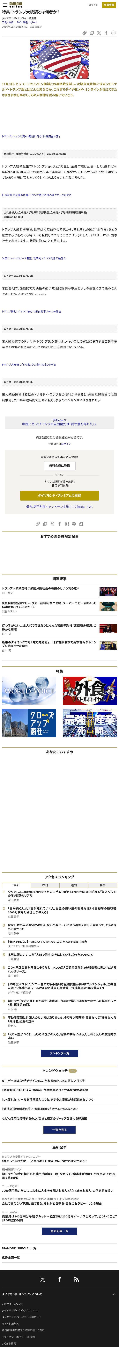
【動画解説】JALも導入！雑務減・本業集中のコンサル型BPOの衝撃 (45, 1090)
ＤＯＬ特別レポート (27, 22)
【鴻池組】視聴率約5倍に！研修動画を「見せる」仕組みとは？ (40, 1109)
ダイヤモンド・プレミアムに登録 (59, 495)
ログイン (93, 5)
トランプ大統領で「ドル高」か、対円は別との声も (29, 364)
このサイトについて (12, 1303)
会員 (103, 885)
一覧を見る (59, 1129)
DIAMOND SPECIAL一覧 (19, 1248)
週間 (74, 885)
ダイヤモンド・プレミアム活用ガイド (21, 1317)
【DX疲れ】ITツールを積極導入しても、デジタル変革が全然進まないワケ (48, 1099)
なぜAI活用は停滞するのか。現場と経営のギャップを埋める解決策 (44, 1118)
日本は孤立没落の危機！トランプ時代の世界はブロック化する (36, 195)
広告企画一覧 (11, 1257)
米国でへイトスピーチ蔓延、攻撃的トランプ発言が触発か (34, 258)
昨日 (45, 885)
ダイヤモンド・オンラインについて (22, 1294)
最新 (16, 885)
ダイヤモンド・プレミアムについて (20, 1310)
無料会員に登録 (59, 465)
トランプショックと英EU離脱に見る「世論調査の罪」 (31, 136)
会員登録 (109, 5)
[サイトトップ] (14, 5)
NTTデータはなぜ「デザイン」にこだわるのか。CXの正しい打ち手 (43, 1080)
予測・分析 (8, 22)
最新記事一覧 (60, 1231)
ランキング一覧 (59, 1053)
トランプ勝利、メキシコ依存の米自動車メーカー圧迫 (31, 311)
